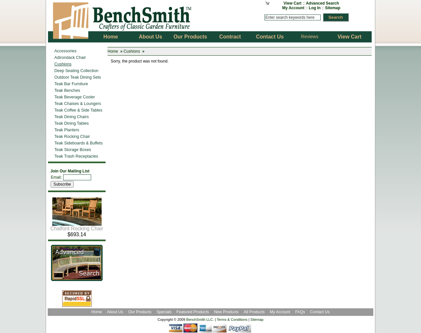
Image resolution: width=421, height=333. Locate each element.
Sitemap (332, 8)
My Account (293, 8)
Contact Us (320, 312)
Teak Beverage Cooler (74, 97)
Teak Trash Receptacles (76, 156)
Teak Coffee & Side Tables (78, 110)
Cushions (132, 51)
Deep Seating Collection (76, 70)
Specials (165, 312)
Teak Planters (66, 130)
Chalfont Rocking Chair (76, 226)
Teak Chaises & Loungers (77, 103)
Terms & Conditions (232, 319)
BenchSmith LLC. (200, 319)
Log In (315, 8)
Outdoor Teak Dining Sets (77, 77)
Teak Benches (67, 90)
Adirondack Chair (70, 57)
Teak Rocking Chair (72, 136)
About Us (115, 312)
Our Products (140, 312)
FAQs (300, 312)
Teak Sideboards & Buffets (78, 143)
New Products (226, 312)
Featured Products (193, 312)
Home (113, 51)
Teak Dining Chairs (71, 117)
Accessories (65, 51)
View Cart (292, 3)
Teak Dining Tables (71, 123)
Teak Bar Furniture (71, 84)
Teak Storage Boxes (72, 149)
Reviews (309, 36)
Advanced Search (322, 3)
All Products (254, 312)
